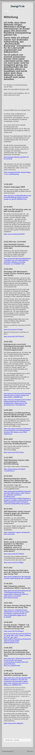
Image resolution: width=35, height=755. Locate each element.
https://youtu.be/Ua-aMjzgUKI (13, 723)
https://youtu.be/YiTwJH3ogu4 (14, 631)
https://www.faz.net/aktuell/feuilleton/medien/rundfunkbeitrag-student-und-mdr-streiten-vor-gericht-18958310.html (17, 197)
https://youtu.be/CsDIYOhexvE (14, 336)
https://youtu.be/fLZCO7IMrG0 (14, 554)
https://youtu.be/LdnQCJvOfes (14, 452)
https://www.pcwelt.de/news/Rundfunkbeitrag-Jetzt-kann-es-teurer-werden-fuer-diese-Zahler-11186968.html (17, 395)
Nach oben (30, 751)
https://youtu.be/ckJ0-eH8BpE (14, 562)
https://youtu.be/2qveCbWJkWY (14, 234)
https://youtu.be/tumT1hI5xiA (13, 329)
